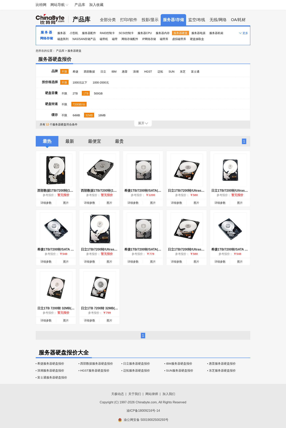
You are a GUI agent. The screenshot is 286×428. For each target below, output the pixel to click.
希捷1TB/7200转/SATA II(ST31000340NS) (67, 249)
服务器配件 (89, 33)
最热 (47, 141)
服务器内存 (163, 33)
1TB (85, 93)
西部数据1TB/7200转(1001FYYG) (61, 190)
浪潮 (136, 71)
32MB (89, 115)
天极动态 (117, 394)
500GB (98, 93)
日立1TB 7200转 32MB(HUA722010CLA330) (113, 308)
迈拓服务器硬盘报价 (136, 370)
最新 (69, 141)
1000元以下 (80, 82)
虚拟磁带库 (179, 39)
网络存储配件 (130, 39)
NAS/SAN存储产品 (84, 39)
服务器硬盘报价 (55, 59)
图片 (66, 202)
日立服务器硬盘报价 (136, 363)
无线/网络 (218, 19)
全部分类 (108, 19)
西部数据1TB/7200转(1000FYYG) (105, 190)
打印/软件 (128, 19)
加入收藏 (96, 5)
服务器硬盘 (180, 33)
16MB (102, 115)
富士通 (195, 71)
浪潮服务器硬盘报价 (50, 370)
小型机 (74, 33)
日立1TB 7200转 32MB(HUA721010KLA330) (69, 308)
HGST (148, 71)
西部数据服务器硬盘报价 (96, 363)
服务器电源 (198, 33)
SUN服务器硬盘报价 (179, 370)
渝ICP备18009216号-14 (143, 410)
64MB (76, 115)
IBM (114, 71)
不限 (64, 71)
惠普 (125, 71)
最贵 (119, 141)
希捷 (75, 71)
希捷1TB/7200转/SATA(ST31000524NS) (153, 190)
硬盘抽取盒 (197, 39)
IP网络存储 (149, 39)
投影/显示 (150, 19)
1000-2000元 (101, 82)
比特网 (41, 5)
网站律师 (151, 394)
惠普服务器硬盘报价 (222, 363)
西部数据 (89, 71)
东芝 (183, 71)
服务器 (61, 33)
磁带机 (104, 39)
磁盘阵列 (63, 39)
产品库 (79, 5)
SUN (172, 71)
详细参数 (46, 202)
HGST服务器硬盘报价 (94, 370)
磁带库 (164, 39)
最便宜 (94, 141)
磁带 (115, 39)
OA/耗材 (238, 19)
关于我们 (134, 394)
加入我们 (168, 394)
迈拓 (160, 71)
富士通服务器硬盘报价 (52, 377)
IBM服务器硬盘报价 (179, 363)
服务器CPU (145, 33)
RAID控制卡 (107, 33)
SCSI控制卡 (126, 33)
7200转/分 (79, 104)
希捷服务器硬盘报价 (50, 363)
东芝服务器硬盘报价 (222, 370)
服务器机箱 (216, 33)
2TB (75, 93)
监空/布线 (196, 19)
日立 (103, 71)
